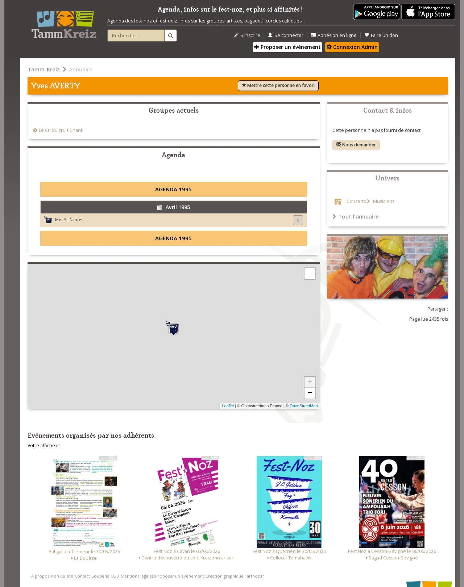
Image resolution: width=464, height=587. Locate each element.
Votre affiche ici (44, 445)
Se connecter (285, 35)
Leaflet (228, 406)
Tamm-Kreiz (44, 69)
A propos (40, 576)
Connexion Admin (352, 46)
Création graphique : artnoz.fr (235, 576)
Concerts (356, 201)
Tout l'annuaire (355, 216)
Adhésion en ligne (334, 35)
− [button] (309, 393)
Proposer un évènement (287, 46)
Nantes (76, 219)
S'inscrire (247, 35)
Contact (82, 576)
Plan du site (62, 576)
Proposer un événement (179, 576)
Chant (76, 130)
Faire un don (381, 35)
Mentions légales (137, 576)
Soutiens (100, 576)
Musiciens (383, 201)
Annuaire (80, 69)
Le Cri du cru (52, 130)
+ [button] (309, 382)
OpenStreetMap (304, 406)
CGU (115, 576)
